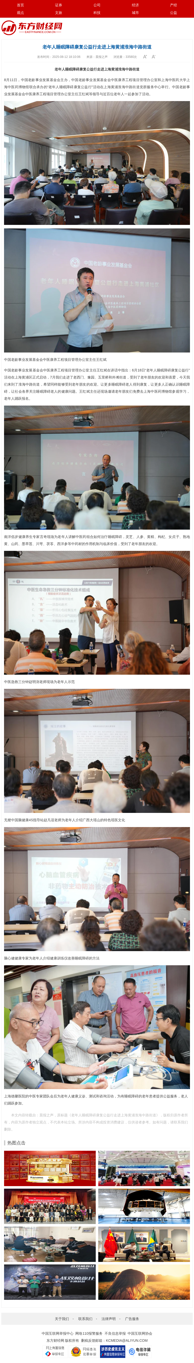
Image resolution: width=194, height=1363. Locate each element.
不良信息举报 (115, 1333)
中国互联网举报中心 (58, 1333)
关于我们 (62, 1319)
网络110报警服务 (88, 1333)
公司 (97, 5)
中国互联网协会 (140, 1333)
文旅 (58, 13)
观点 (20, 13)
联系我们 (85, 1319)
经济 (135, 5)
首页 (20, 5)
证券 (58, 5)
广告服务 (132, 1319)
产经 (173, 5)
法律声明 (109, 1319)
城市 (135, 13)
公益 (173, 13)
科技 (97, 13)
